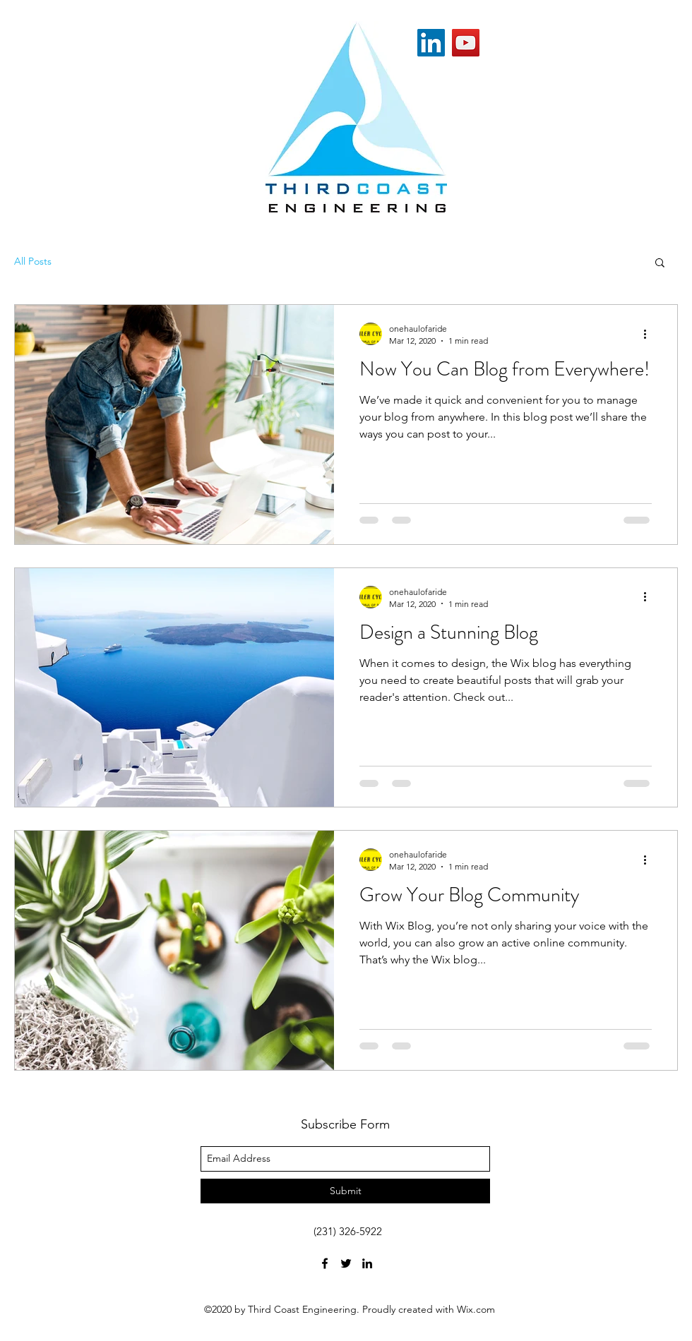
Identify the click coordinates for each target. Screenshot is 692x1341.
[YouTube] (465, 42)
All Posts (33, 261)
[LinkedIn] (431, 42)
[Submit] (345, 1191)
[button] (660, 263)
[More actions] (649, 333)
